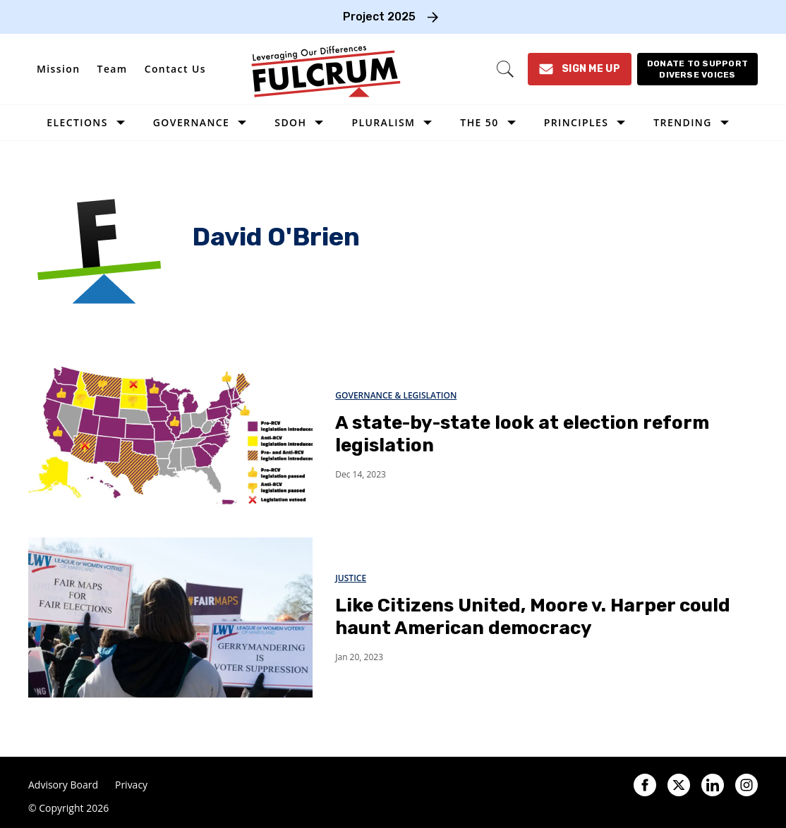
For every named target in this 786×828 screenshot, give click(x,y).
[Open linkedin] (712, 785)
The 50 (479, 122)
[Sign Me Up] (579, 69)
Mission (58, 68)
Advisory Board (63, 785)
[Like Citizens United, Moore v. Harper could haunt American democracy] (170, 616)
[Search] (505, 69)
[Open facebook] (645, 785)
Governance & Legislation (396, 395)
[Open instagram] (746, 785)
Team (112, 68)
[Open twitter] (678, 785)
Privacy (131, 785)
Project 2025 (379, 16)
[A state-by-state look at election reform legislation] (170, 434)
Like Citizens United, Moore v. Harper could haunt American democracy (532, 617)
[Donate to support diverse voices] (697, 69)
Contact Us (175, 68)
